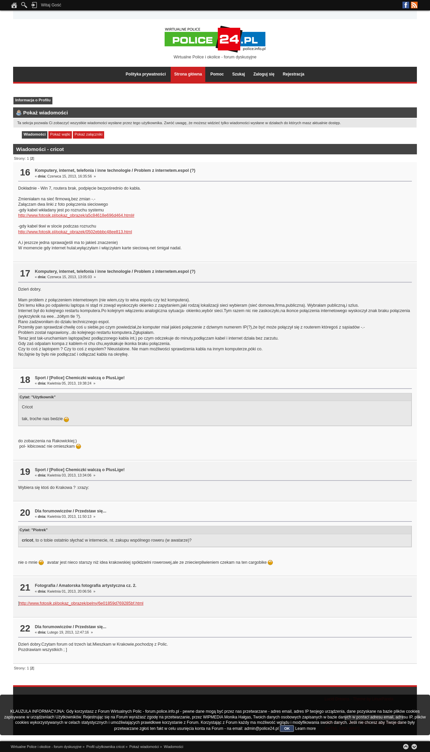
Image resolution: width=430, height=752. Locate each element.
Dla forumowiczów (53, 511)
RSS (414, 5)
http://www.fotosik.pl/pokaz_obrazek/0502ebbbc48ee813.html (75, 232)
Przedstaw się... (90, 511)
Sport (40, 377)
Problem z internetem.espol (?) (164, 170)
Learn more (305, 728)
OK (287, 728)
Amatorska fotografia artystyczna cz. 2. (97, 585)
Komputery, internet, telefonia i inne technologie (83, 170)
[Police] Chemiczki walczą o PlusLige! (87, 377)
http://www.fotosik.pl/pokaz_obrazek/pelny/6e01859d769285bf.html (81, 603)
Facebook (405, 5)
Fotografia (45, 585)
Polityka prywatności (146, 74)
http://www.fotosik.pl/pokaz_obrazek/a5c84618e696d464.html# (76, 215)
